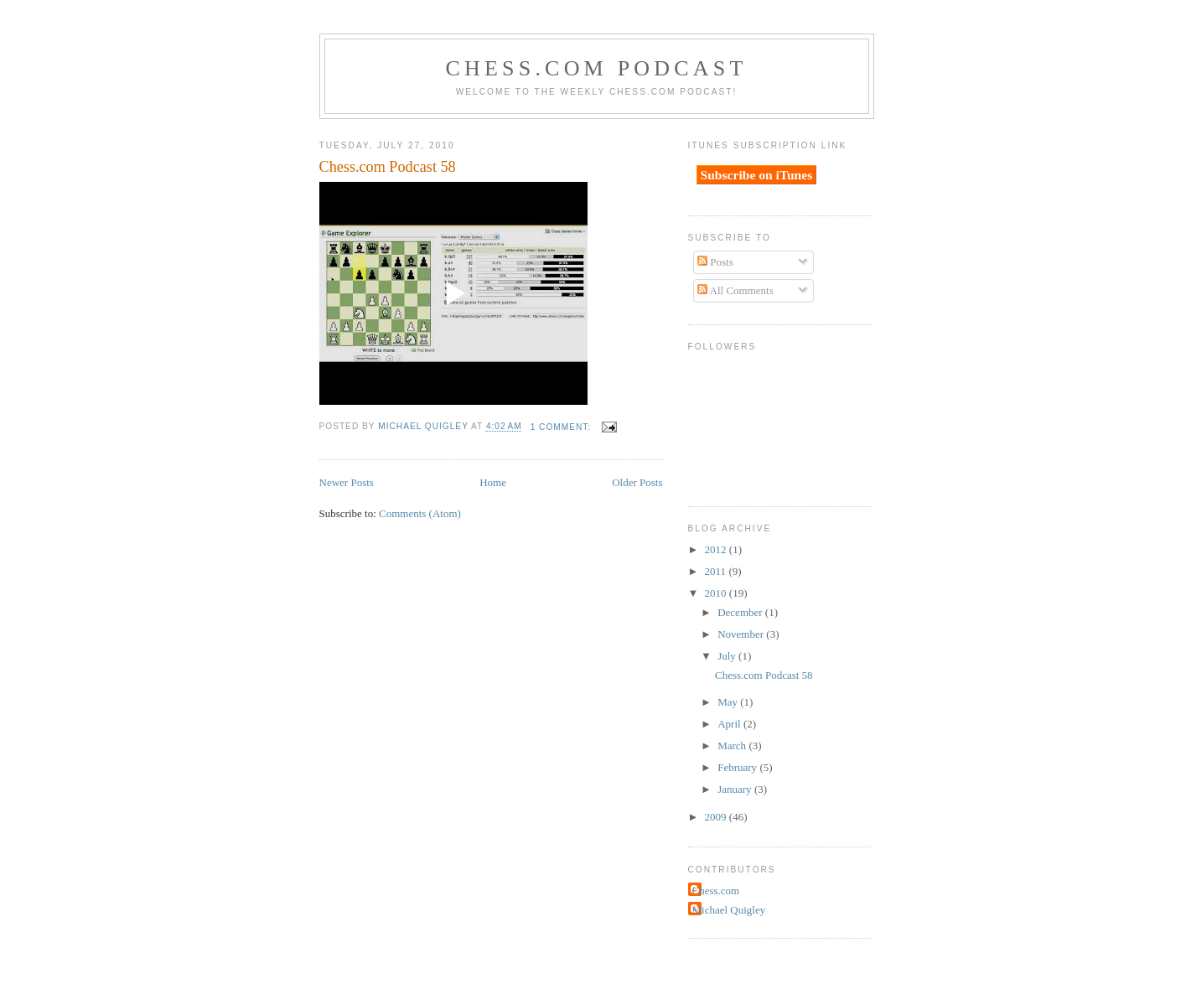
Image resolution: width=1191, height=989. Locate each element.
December (741, 612)
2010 (717, 593)
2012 (717, 549)
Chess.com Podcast (596, 68)
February (738, 767)
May (728, 702)
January (735, 789)
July (727, 656)
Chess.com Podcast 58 (387, 166)
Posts (715, 262)
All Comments (735, 290)
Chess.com (716, 890)
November (741, 634)
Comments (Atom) (420, 513)
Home (492, 482)
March (732, 745)
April (730, 723)
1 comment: (562, 427)
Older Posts (637, 482)
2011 (717, 571)
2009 (717, 816)
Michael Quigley (729, 910)
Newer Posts (346, 482)
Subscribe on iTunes (757, 175)
